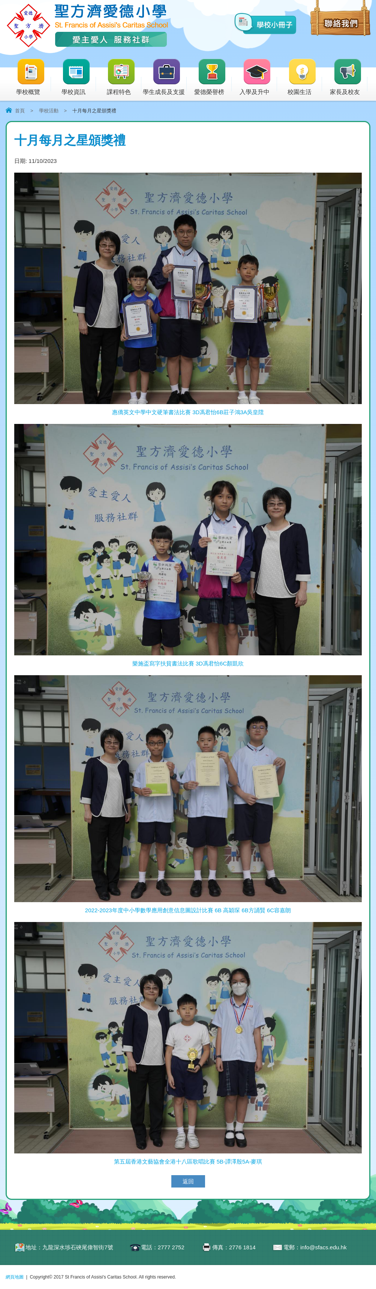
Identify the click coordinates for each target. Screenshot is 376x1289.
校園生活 (305, 77)
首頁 (20, 110)
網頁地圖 (15, 1277)
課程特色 (124, 77)
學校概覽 (33, 77)
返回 (188, 1181)
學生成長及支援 (164, 77)
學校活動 (48, 110)
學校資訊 (78, 77)
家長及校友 (348, 77)
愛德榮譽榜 (210, 77)
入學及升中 (258, 77)
